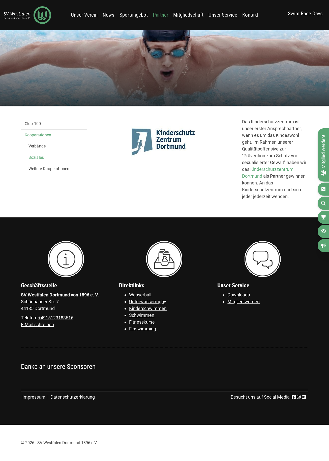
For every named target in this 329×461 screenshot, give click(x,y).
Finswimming (142, 328)
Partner (160, 15)
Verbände (37, 146)
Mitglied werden (243, 301)
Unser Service (222, 15)
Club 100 (33, 123)
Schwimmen (141, 315)
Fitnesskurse (142, 322)
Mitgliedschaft (188, 15)
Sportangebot (133, 15)
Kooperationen (38, 135)
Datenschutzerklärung (72, 397)
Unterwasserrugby (147, 301)
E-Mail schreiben (37, 324)
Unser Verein (84, 15)
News (108, 15)
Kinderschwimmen (148, 308)
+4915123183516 (55, 317)
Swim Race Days (305, 14)
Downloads (238, 294)
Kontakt (250, 15)
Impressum (33, 397)
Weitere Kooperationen (49, 168)
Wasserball (140, 294)
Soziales (36, 157)
